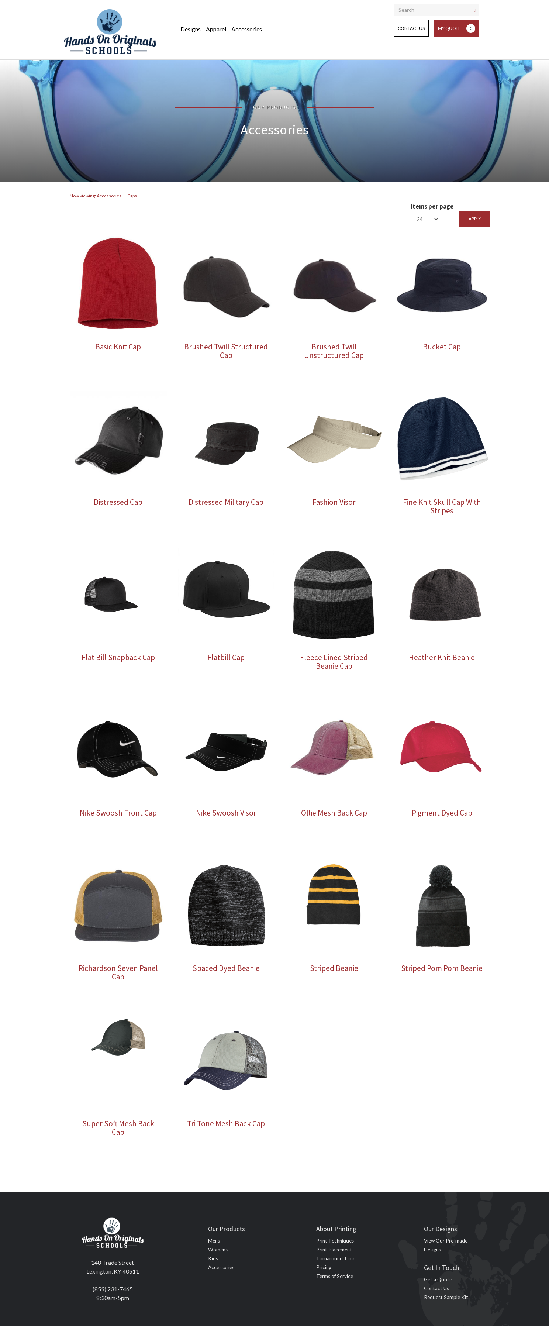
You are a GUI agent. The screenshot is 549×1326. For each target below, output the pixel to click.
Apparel (216, 28)
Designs (190, 28)
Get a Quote (438, 1279)
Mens (214, 1241)
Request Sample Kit (446, 1297)
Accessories (246, 28)
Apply (475, 218)
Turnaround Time (335, 1258)
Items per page (432, 206)
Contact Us (411, 28)
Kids (213, 1258)
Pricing (323, 1267)
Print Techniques (335, 1241)
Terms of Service (334, 1276)
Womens (218, 1250)
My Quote (456, 28)
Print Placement (334, 1250)
